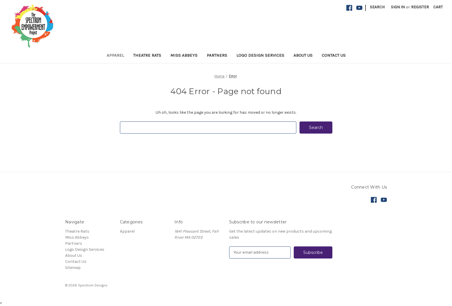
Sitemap (73, 267)
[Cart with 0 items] (438, 7)
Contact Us (334, 55)
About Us (302, 55)
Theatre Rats (147, 55)
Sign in (398, 7)
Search (377, 7)
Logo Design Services (260, 55)
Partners (217, 55)
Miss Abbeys (183, 55)
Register (420, 7)
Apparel (115, 55)
